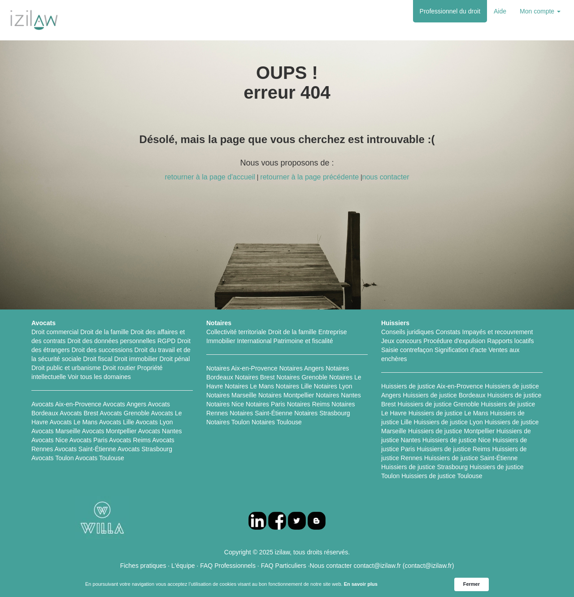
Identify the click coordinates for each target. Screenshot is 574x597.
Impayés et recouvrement (497, 332)
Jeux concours (401, 340)
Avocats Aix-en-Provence (66, 404)
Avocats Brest (79, 413)
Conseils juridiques (407, 332)
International (254, 340)
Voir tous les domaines (99, 376)
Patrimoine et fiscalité (303, 340)
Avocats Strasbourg (144, 449)
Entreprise (332, 332)
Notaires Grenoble (301, 377)
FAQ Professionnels (228, 565)
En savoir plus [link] (361, 584)
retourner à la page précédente (309, 177)
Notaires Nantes (338, 395)
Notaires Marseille (231, 395)
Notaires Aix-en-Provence (242, 368)
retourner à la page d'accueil (210, 177)
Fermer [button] (471, 584)
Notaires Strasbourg (322, 413)
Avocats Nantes (160, 431)
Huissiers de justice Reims (453, 449)
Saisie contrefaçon (407, 349)
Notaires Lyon (333, 386)
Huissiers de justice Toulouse (441, 475)
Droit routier (119, 367)
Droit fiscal (97, 358)
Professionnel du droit (450, 11)
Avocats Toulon (52, 458)
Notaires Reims (308, 404)
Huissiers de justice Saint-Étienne (471, 458)
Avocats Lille (116, 422)
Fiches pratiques (143, 565)
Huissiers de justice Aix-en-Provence (432, 386)
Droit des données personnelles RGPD (121, 340)
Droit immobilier (135, 358)
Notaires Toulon (228, 422)
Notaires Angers (301, 368)
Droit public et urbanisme (66, 367)
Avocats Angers (124, 404)
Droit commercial (54, 332)
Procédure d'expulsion (454, 340)
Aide (500, 11)
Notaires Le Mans (249, 386)
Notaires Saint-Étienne (261, 413)
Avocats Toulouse (99, 458)
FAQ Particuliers (283, 565)
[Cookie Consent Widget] (287, 584)
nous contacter (385, 177)
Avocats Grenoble (124, 413)
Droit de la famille (104, 332)
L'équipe (183, 565)
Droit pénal (175, 358)
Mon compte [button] (540, 11)
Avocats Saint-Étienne (85, 449)
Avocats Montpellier (109, 431)
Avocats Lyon (154, 422)
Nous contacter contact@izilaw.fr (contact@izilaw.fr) (382, 565)
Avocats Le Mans (73, 422)
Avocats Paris (89, 440)
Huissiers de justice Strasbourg (424, 467)
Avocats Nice (49, 440)
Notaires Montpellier (286, 395)
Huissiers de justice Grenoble (438, 404)
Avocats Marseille (55, 431)
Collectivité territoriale (236, 332)
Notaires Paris (265, 404)
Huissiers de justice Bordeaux (444, 395)
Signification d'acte (461, 349)
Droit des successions (102, 349)
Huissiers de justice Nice (456, 440)
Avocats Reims (130, 440)
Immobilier (220, 340)
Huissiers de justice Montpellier (451, 431)
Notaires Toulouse (277, 422)
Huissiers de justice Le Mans (448, 413)
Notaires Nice (225, 404)
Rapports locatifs (510, 340)
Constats (447, 332)
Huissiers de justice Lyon (448, 422)
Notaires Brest (255, 377)
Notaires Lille (294, 386)
